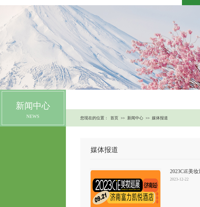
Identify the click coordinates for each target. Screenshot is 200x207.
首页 (114, 118)
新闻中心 (135, 118)
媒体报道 (160, 118)
